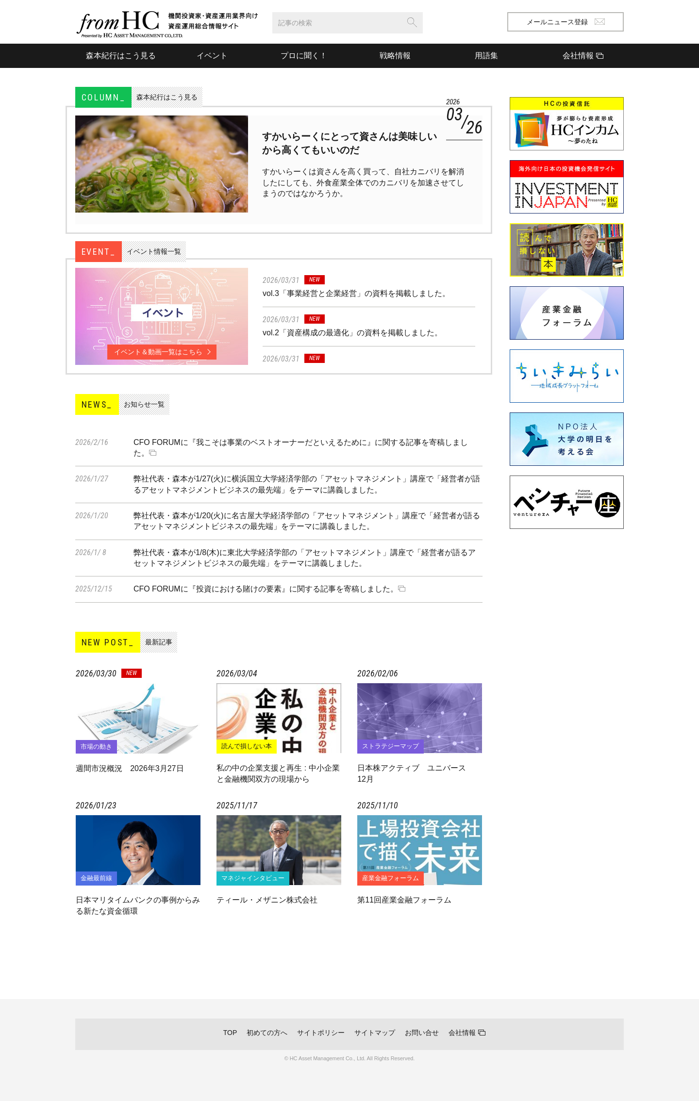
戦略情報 (395, 55)
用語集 (486, 55)
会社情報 (462, 1032)
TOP (230, 1032)
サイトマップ (374, 1032)
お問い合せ (422, 1032)
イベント (212, 55)
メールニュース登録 (566, 22)
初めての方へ (267, 1032)
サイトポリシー (321, 1032)
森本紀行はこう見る (121, 55)
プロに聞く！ (304, 55)
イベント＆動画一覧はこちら (158, 352)
